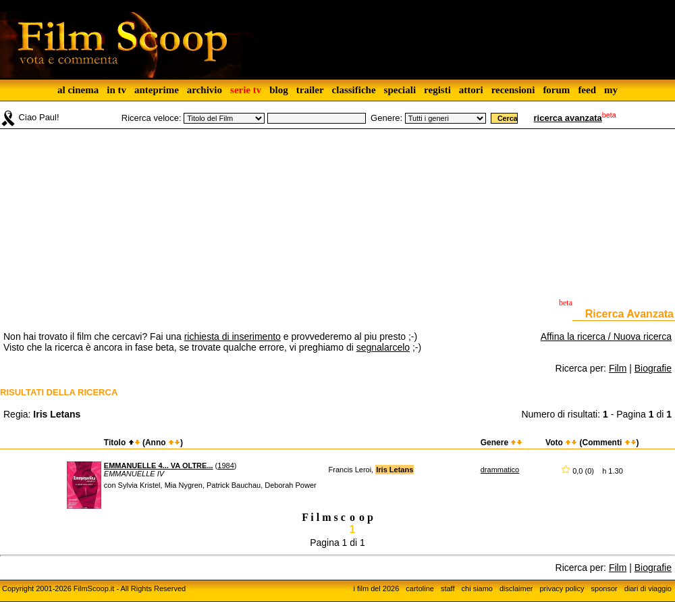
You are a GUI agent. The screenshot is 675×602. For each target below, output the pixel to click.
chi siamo (477, 588)
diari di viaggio (648, 588)
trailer (310, 89)
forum (556, 89)
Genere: (386, 118)
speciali (400, 89)
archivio (204, 89)
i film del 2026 (376, 588)
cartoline (420, 588)
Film (617, 368)
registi (437, 89)
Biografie (653, 368)
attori (471, 89)
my (611, 89)
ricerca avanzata (568, 118)
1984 (225, 465)
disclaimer (516, 588)
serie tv (245, 89)
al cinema (78, 89)
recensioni (513, 89)
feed (587, 89)
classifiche (354, 89)
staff (448, 588)
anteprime (156, 89)
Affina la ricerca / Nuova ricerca (606, 336)
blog (278, 89)
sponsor (604, 588)
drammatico (500, 470)
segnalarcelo (383, 347)
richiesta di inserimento (232, 336)
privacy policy (562, 588)
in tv (116, 89)
